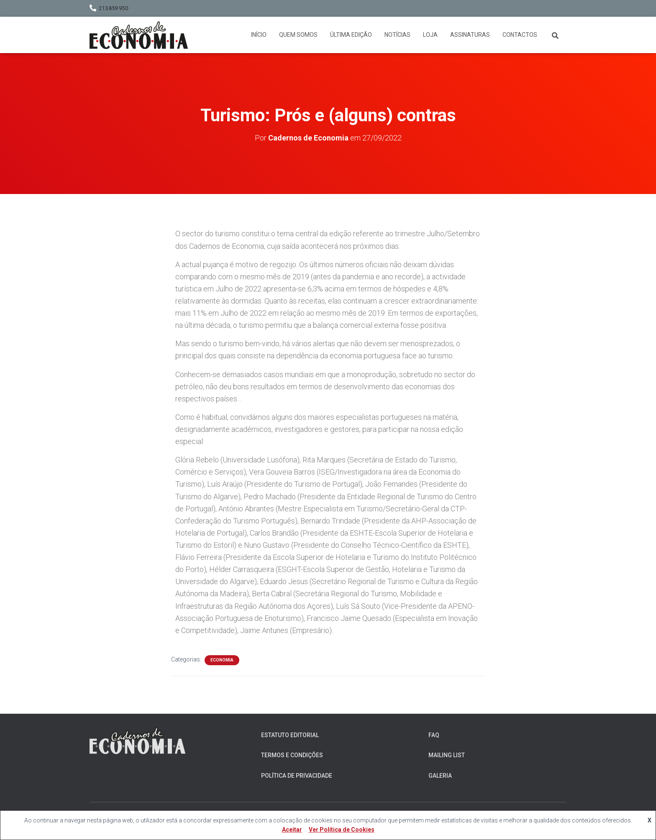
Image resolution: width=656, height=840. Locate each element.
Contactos (519, 34)
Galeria (440, 775)
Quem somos (298, 34)
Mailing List (446, 755)
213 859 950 (113, 8)
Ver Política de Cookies (341, 829)
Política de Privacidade (296, 775)
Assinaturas (470, 34)
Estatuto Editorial (290, 735)
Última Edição (351, 34)
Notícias (397, 34)
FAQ (433, 735)
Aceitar (292, 829)
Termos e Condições (292, 755)
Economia (221, 660)
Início (258, 34)
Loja (430, 34)
